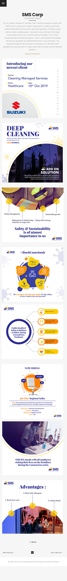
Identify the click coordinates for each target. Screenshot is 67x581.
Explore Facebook (32, 54)
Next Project (56, 553)
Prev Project (8, 553)
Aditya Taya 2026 (16, 562)
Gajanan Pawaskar (52, 562)
